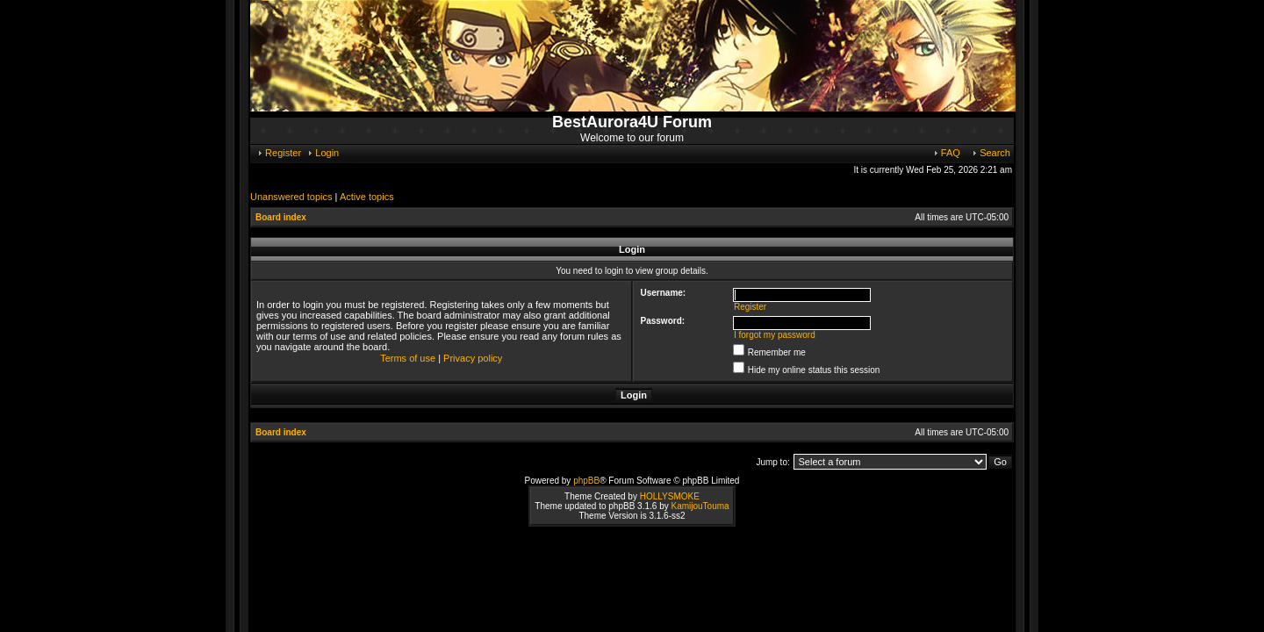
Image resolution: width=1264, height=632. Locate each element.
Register (278, 152)
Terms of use (407, 358)
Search (990, 152)
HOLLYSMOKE (670, 496)
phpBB (586, 480)
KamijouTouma (700, 506)
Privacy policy (472, 358)
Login (322, 152)
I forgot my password (774, 335)
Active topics (367, 196)
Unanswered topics (291, 196)
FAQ (946, 152)
